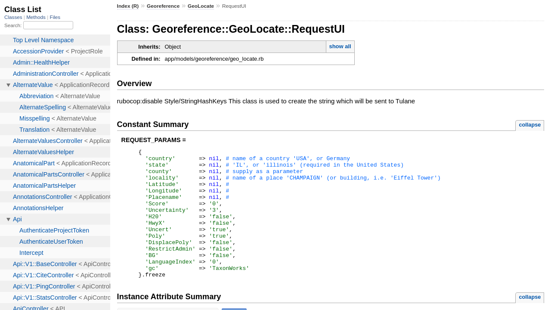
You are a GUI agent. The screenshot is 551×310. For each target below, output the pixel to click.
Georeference (163, 6)
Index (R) (128, 6)
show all (340, 46)
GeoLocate (201, 6)
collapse (530, 124)
